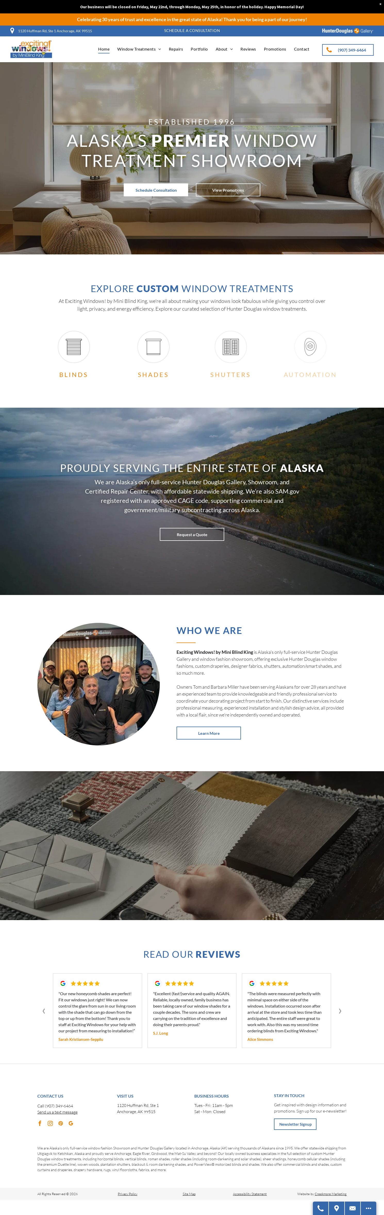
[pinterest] (60, 1124)
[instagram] (50, 1124)
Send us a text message (57, 1112)
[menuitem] (192, 31)
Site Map (189, 1194)
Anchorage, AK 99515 (136, 1111)
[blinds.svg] (73, 355)
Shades (153, 374)
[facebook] (40, 1124)
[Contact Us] (353, 1208)
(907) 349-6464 (59, 1105)
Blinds (73, 374)
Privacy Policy (127, 1194)
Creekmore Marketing (331, 1194)
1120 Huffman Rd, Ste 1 (138, 1105)
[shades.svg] (153, 355)
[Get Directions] (337, 1208)
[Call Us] (321, 1208)
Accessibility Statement (250, 1194)
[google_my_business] (71, 1124)
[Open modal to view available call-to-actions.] (368, 1208)
